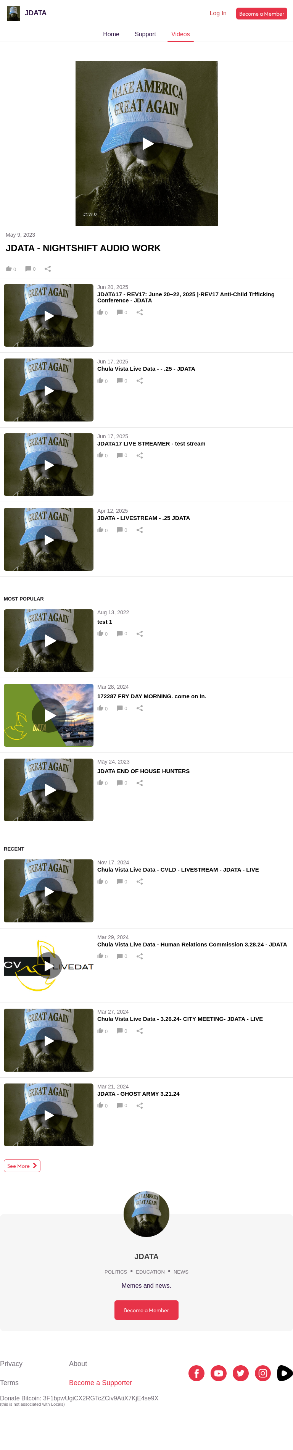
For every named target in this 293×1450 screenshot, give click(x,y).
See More (22, 1166)
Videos (180, 34)
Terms (9, 1383)
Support (145, 34)
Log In (218, 13)
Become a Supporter (100, 1383)
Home (111, 34)
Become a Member (261, 14)
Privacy (11, 1364)
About (78, 1364)
